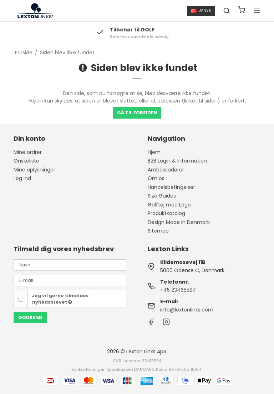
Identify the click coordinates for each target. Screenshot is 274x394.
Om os (156, 178)
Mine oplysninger (34, 169)
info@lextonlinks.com (186, 309)
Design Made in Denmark (179, 222)
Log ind (22, 178)
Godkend (30, 317)
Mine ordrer (28, 152)
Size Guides (162, 195)
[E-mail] (70, 280)
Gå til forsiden (137, 113)
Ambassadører (166, 169)
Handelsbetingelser (171, 187)
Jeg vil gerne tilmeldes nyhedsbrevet (60, 299)
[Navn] (70, 264)
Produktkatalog (166, 213)
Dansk (201, 10)
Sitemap (158, 230)
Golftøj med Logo (169, 204)
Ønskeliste (26, 160)
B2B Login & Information (177, 160)
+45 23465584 (178, 290)
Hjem (154, 152)
